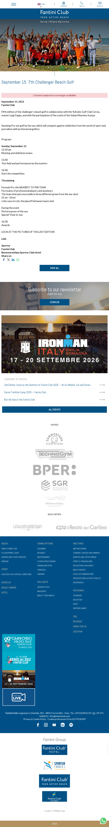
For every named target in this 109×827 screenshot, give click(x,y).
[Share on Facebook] (3, 259)
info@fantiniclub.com (60, 717)
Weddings (78, 591)
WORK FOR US (80, 627)
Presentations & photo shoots (87, 579)
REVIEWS (77, 622)
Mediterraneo (43, 558)
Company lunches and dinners (86, 554)
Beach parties (79, 571)
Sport (4, 570)
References (78, 583)
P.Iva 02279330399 (76, 720)
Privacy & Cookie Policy (34, 720)
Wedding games (80, 609)
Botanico (41, 554)
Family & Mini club (9, 549)
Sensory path (43, 588)
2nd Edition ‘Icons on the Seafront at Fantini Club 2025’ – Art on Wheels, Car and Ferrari (47, 385)
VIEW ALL (54, 268)
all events (54, 410)
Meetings (78, 544)
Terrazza (41, 571)
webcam (63, 4)
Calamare (41, 549)
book (54, 823)
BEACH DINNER (8, 588)
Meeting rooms (79, 549)
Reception (77, 600)
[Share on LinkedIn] (13, 259)
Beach (4, 544)
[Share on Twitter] (8, 259)
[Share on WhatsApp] (17, 259)
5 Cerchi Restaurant (46, 562)
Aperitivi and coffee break (84, 558)
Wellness (42, 582)
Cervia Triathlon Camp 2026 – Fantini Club (25, 392)
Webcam (4, 562)
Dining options (45, 544)
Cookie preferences (57, 720)
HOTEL (4, 593)
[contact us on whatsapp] (103, 820)
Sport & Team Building (82, 562)
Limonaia (41, 575)
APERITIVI (6, 583)
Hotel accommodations (83, 575)
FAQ (75, 617)
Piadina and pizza (44, 566)
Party (75, 605)
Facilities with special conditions (16, 575)
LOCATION (77, 632)
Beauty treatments (45, 596)
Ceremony (77, 596)
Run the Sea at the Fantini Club (19, 400)
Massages (41, 592)
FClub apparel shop (10, 554)
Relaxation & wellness (83, 566)
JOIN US (54, 302)
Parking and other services (13, 558)
